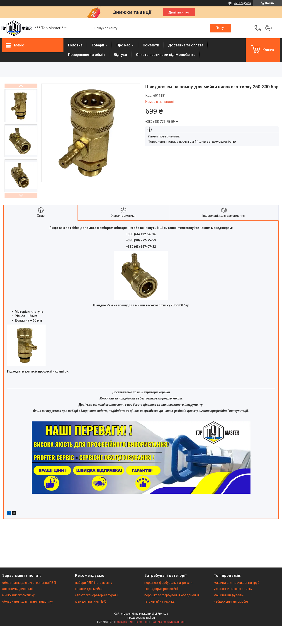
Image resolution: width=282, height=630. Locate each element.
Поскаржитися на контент (132, 621)
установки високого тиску (233, 589)
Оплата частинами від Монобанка (165, 55)
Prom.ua (163, 613)
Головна (75, 45)
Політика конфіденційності (168, 621)
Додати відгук (268, 28)
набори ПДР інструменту (93, 582)
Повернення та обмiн (86, 55)
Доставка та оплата (185, 45)
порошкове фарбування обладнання (171, 595)
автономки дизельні (17, 589)
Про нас (123, 45)
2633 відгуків (242, 3)
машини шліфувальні (229, 595)
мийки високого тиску (18, 595)
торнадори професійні (161, 589)
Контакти (151, 45)
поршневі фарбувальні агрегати (168, 582)
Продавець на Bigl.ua (141, 617)
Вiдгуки (120, 55)
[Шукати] (220, 28)
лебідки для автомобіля (232, 601)
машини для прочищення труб (236, 582)
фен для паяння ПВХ (90, 601)
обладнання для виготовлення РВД (29, 582)
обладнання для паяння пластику (27, 601)
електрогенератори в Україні (96, 595)
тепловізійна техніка (159, 601)
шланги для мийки (88, 589)
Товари (98, 45)
